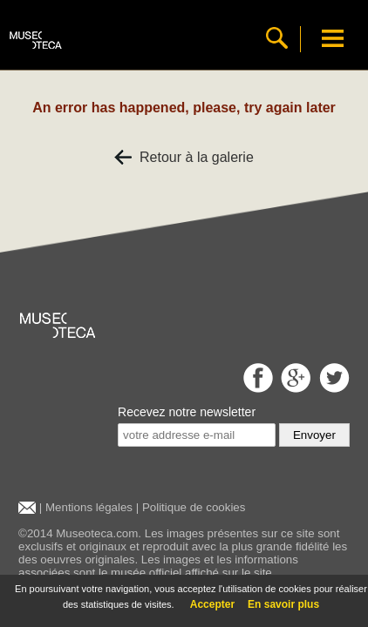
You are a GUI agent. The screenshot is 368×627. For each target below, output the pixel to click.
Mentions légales (89, 507)
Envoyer (314, 435)
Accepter (212, 604)
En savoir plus (283, 604)
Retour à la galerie (184, 157)
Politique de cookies (194, 507)
